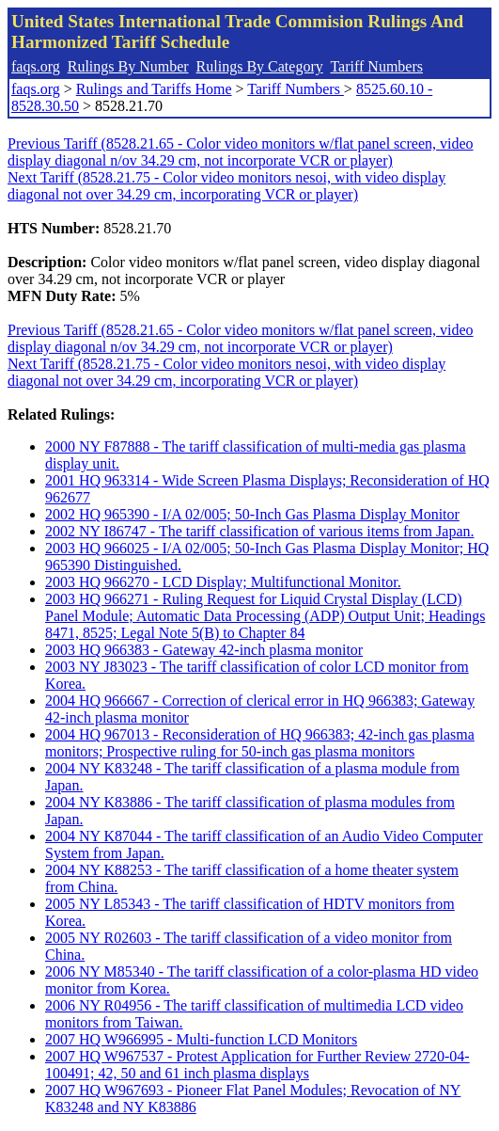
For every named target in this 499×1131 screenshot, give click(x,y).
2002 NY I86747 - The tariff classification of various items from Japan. (259, 531)
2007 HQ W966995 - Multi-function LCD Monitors (201, 1039)
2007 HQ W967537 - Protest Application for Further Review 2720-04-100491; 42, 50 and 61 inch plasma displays (257, 1064)
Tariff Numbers (376, 66)
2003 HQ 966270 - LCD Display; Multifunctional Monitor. (223, 582)
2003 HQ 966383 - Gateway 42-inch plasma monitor (204, 650)
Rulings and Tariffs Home (154, 89)
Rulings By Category (259, 66)
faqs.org (35, 66)
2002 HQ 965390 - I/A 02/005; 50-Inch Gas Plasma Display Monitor (252, 514)
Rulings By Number (128, 66)
